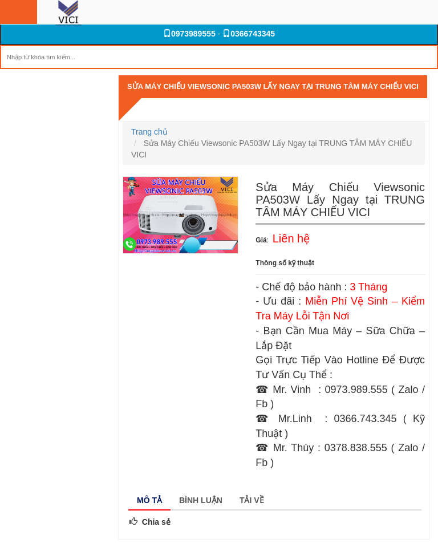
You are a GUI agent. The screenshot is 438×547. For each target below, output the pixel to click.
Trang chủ (149, 131)
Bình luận (200, 500)
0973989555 (189, 33)
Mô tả (149, 500)
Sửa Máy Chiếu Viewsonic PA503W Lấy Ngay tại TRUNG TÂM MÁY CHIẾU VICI (273, 86)
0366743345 (248, 33)
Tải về (252, 500)
